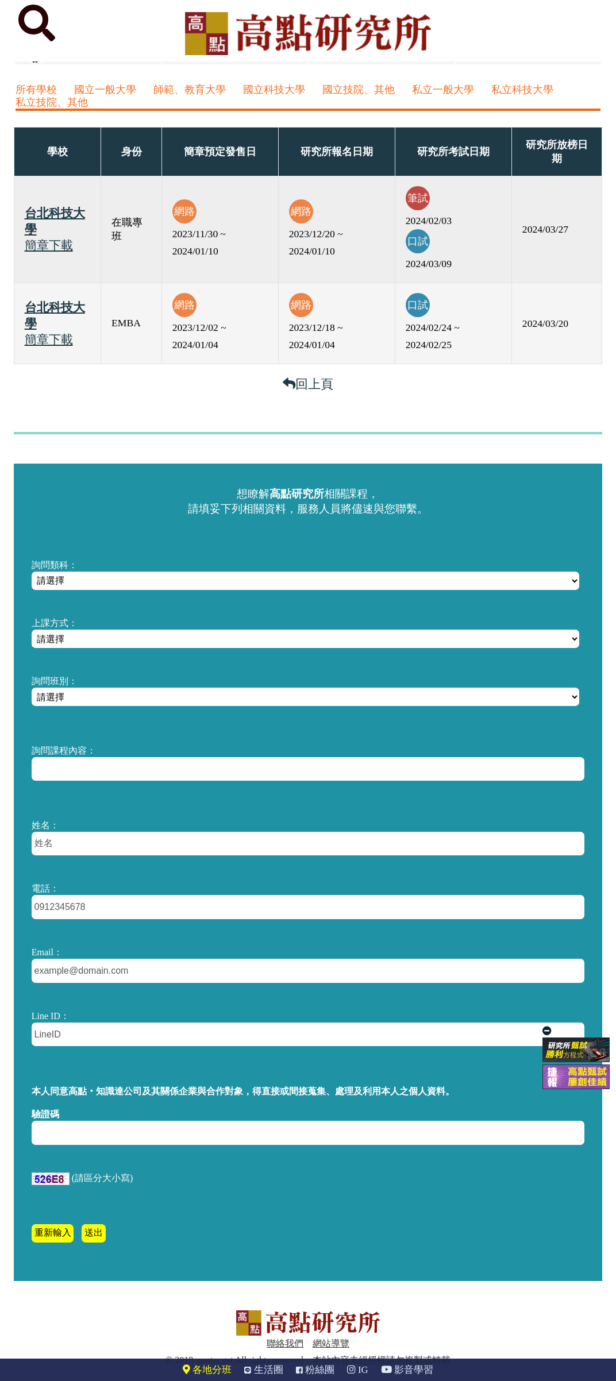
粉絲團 (315, 1369)
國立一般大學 (105, 89)
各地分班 (207, 1369)
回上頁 (308, 384)
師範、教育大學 (189, 89)
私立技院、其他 (52, 102)
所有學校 (36, 89)
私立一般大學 (443, 89)
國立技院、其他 (358, 89)
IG (357, 1369)
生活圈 (263, 1369)
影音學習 (407, 1369)
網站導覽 (331, 1343)
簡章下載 (49, 245)
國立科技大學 (274, 89)
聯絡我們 (285, 1343)
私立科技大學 (522, 89)
